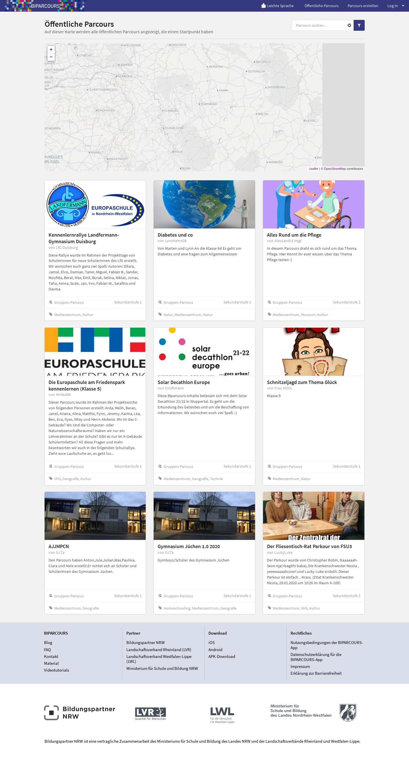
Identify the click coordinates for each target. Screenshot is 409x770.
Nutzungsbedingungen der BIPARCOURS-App (327, 645)
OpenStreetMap (335, 168)
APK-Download (221, 656)
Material (51, 663)
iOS (211, 642)
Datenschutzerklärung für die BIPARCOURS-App (316, 657)
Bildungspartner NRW (145, 642)
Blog (48, 642)
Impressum (300, 666)
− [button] (51, 57)
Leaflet (313, 168)
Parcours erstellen (363, 5)
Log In (395, 5)
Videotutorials (56, 670)
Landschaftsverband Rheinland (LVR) (158, 649)
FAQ (47, 649)
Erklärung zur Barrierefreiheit (316, 673)
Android (215, 649)
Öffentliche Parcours (321, 5)
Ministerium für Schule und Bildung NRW (162, 668)
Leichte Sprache (277, 5)
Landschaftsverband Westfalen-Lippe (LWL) (158, 659)
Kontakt (51, 656)
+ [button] (51, 49)
